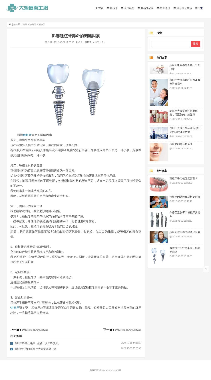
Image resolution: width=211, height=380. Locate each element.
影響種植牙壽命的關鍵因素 (35, 330)
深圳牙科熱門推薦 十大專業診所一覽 (35, 348)
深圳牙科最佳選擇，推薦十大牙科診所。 (37, 343)
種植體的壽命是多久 (181, 144)
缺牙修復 (163, 8)
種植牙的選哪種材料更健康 (185, 196)
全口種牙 (127, 8)
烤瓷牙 (14, 307)
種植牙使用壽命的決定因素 (185, 232)
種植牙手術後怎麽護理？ (184, 178)
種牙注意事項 (183, 8)
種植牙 (112, 8)
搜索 (195, 43)
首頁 (99, 8)
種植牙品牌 (146, 8)
